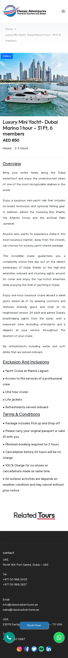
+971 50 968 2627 (15, 584)
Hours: (7, 148)
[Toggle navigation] (63, 11)
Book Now (34, 625)
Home (9, 29)
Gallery (7, 56)
